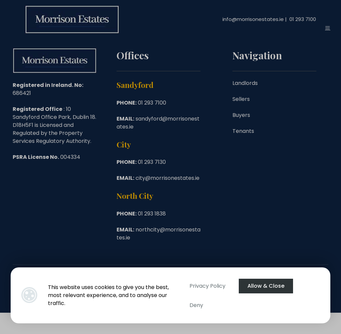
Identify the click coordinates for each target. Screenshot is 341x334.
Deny (196, 305)
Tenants (243, 131)
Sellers (241, 99)
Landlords (245, 83)
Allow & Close (265, 286)
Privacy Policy (207, 286)
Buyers (241, 115)
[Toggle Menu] (327, 28)
